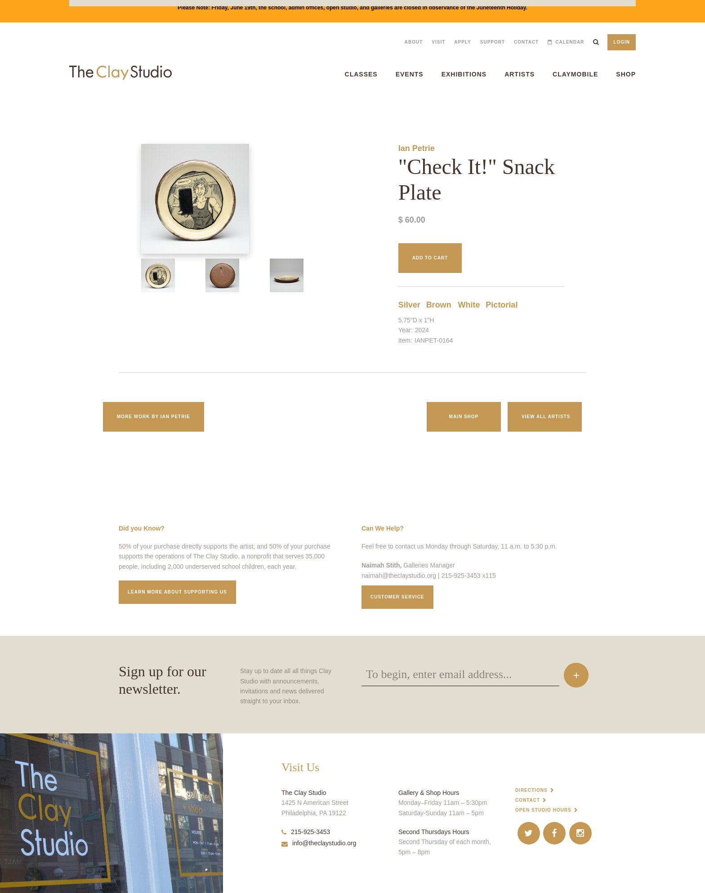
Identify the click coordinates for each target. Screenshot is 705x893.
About (414, 42)
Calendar (569, 42)
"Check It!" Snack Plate (21, 107)
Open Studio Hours (543, 810)
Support (492, 42)
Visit (438, 42)
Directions (531, 790)
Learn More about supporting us (177, 591)
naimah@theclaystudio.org (398, 575)
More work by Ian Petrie (153, 416)
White (469, 304)
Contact (526, 42)
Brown (438, 304)
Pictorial (502, 304)
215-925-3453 (305, 831)
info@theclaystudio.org (319, 843)
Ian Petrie (416, 148)
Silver (409, 304)
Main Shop (464, 416)
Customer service (397, 596)
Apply (462, 42)
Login (621, 42)
